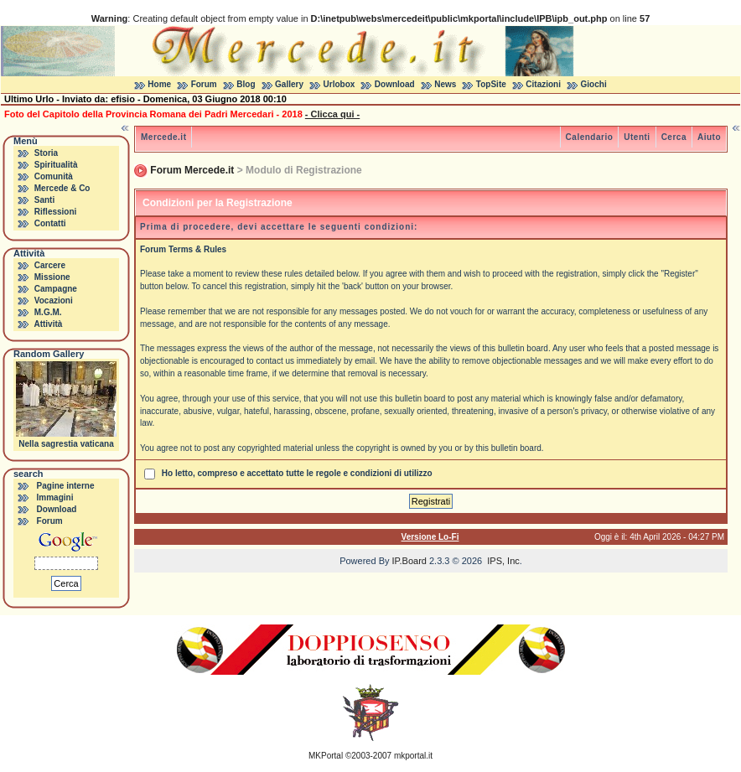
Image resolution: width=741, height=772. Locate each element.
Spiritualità (56, 164)
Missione (52, 277)
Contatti (50, 223)
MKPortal (325, 755)
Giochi (594, 84)
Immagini (55, 497)
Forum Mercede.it (192, 170)
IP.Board (409, 561)
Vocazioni (53, 300)
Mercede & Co (62, 188)
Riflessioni (55, 211)
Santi (44, 200)
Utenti (637, 137)
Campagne (55, 288)
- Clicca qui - (332, 114)
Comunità (53, 176)
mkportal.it (413, 755)
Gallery (289, 84)
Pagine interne (66, 485)
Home (159, 84)
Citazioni (543, 84)
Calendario (590, 137)
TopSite (491, 84)
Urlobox (339, 84)
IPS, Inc (503, 561)
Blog (245, 84)
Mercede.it (163, 137)
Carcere (49, 265)
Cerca (674, 137)
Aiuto (709, 137)
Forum (204, 84)
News (445, 84)
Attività (48, 324)
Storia (46, 153)
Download (395, 84)
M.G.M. (48, 312)
